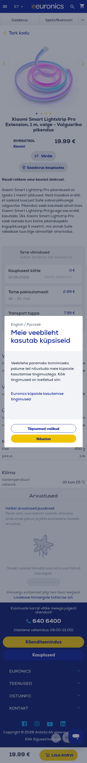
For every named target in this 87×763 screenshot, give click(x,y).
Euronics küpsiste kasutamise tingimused (37, 396)
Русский (34, 324)
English (17, 324)
